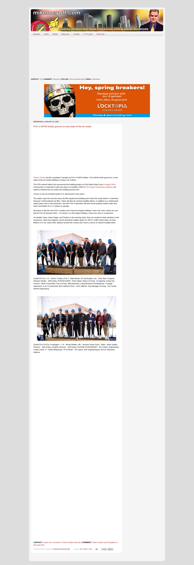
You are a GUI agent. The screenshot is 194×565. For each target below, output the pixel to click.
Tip (41, 79)
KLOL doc (101, 34)
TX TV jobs (88, 34)
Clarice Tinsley (39, 178)
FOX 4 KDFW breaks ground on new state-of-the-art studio (62, 126)
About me (65, 34)
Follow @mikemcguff (77, 79)
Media (55, 34)
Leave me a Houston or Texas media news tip (61, 542)
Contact (76, 34)
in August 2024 (109, 184)
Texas (46, 34)
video (90, 549)
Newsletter (96, 79)
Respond (56, 79)
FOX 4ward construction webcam (99, 187)
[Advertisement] (97, 57)
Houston (36, 34)
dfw (81, 549)
